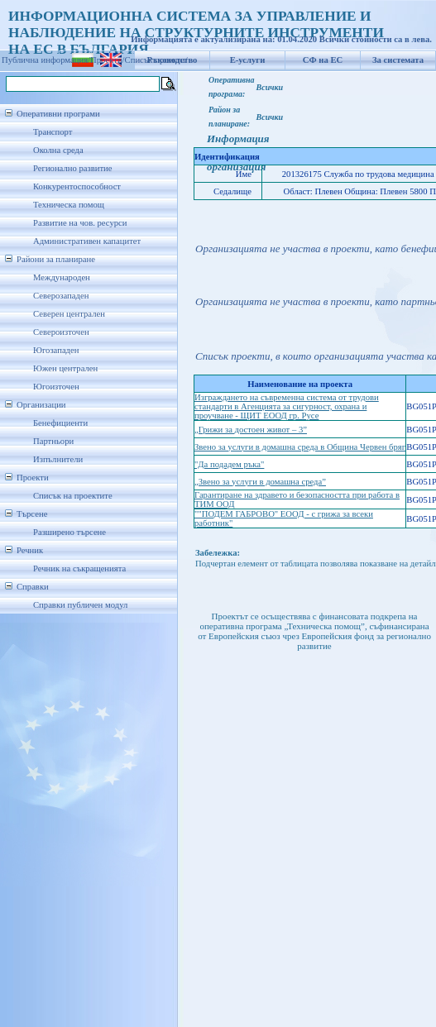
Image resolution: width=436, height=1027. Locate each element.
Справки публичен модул (80, 604)
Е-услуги (248, 59)
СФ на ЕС (323, 59)
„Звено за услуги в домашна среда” (260, 481)
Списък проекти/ (156, 59)
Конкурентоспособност (77, 186)
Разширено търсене (69, 532)
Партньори (53, 441)
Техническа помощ (68, 204)
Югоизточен (56, 386)
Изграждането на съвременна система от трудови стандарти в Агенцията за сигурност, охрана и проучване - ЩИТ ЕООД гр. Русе (286, 406)
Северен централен (69, 313)
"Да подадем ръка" (229, 464)
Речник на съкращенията (79, 568)
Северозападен (61, 295)
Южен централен (65, 368)
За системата (398, 59)
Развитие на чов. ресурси (80, 222)
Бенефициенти (60, 423)
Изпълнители (58, 459)
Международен (61, 277)
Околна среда (58, 150)
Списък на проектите (73, 495)
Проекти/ (107, 59)
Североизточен (61, 332)
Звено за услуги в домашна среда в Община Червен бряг (299, 446)
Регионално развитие (73, 168)
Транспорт (52, 131)
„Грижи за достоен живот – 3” (250, 429)
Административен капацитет (87, 241)
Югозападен (56, 350)
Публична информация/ (46, 59)
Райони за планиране (56, 259)
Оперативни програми (58, 113)
